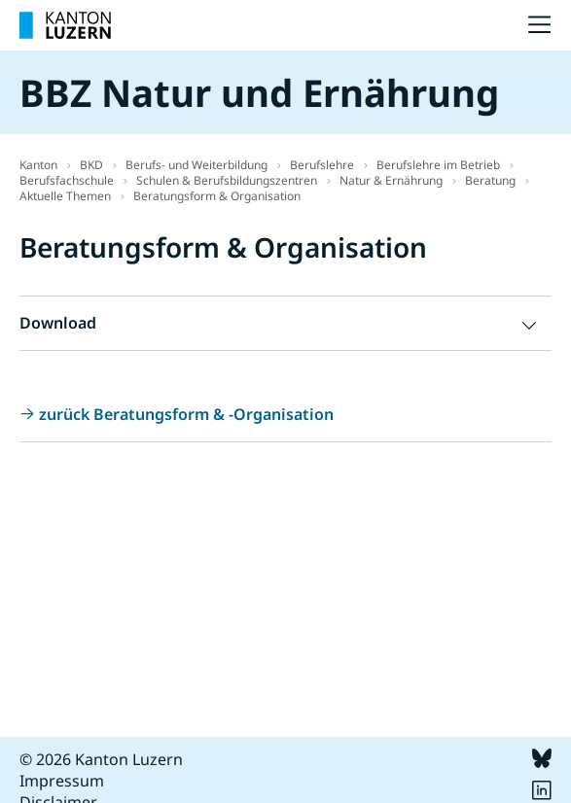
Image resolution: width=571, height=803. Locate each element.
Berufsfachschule (66, 180)
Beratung (490, 180)
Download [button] (57, 322)
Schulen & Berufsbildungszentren (226, 180)
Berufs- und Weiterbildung (196, 165)
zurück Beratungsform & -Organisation (186, 414)
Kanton (38, 165)
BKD (91, 165)
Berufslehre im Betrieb (438, 165)
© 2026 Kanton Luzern (101, 759)
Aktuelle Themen (65, 196)
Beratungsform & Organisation (217, 196)
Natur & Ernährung (391, 180)
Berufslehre (322, 165)
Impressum (61, 780)
